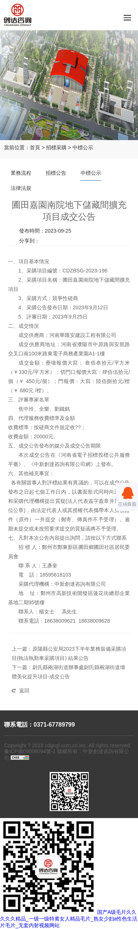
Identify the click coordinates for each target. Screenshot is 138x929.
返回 (24, 690)
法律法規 (21, 188)
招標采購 (56, 147)
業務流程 (21, 173)
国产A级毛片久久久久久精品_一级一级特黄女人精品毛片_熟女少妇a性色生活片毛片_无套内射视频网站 (68, 918)
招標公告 (56, 173)
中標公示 (82, 147)
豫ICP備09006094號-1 (30, 751)
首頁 (35, 147)
